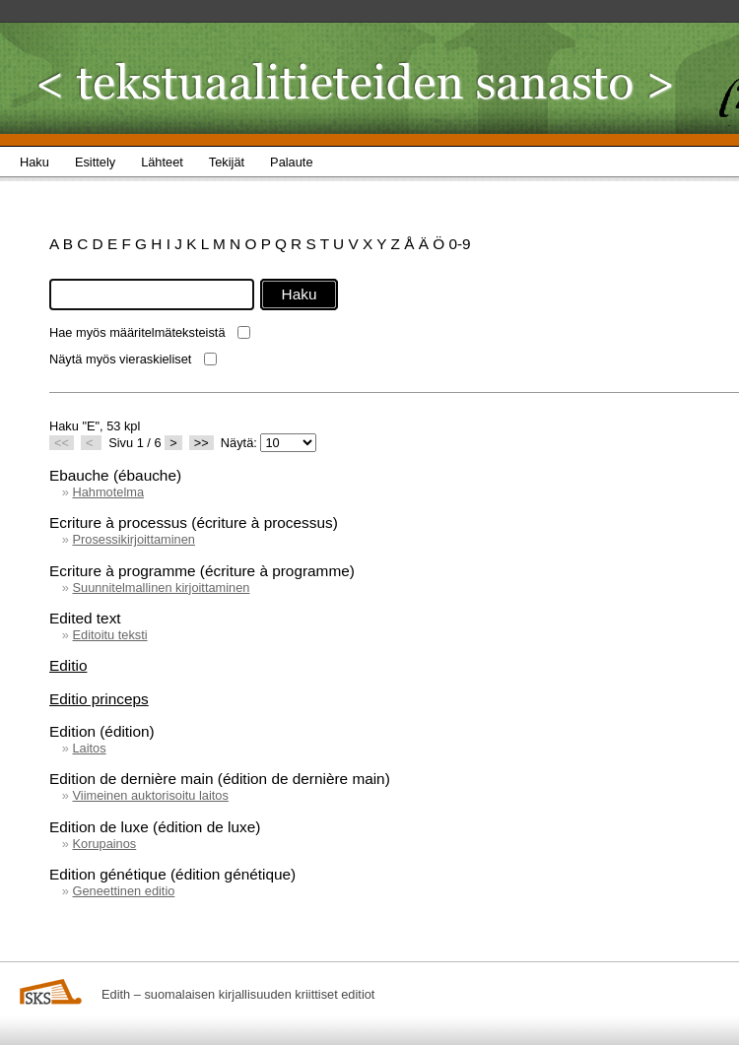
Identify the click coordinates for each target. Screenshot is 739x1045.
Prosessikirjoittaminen (133, 539)
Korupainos (104, 843)
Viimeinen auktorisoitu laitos (150, 795)
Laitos (88, 748)
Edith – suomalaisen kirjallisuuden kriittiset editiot (237, 994)
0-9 (459, 243)
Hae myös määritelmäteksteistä (137, 332)
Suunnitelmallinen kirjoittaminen (160, 587)
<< (61, 442)
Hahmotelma (108, 492)
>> (201, 442)
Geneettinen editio (123, 890)
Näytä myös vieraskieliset (120, 359)
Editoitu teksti (109, 634)
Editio (68, 665)
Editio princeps (99, 698)
